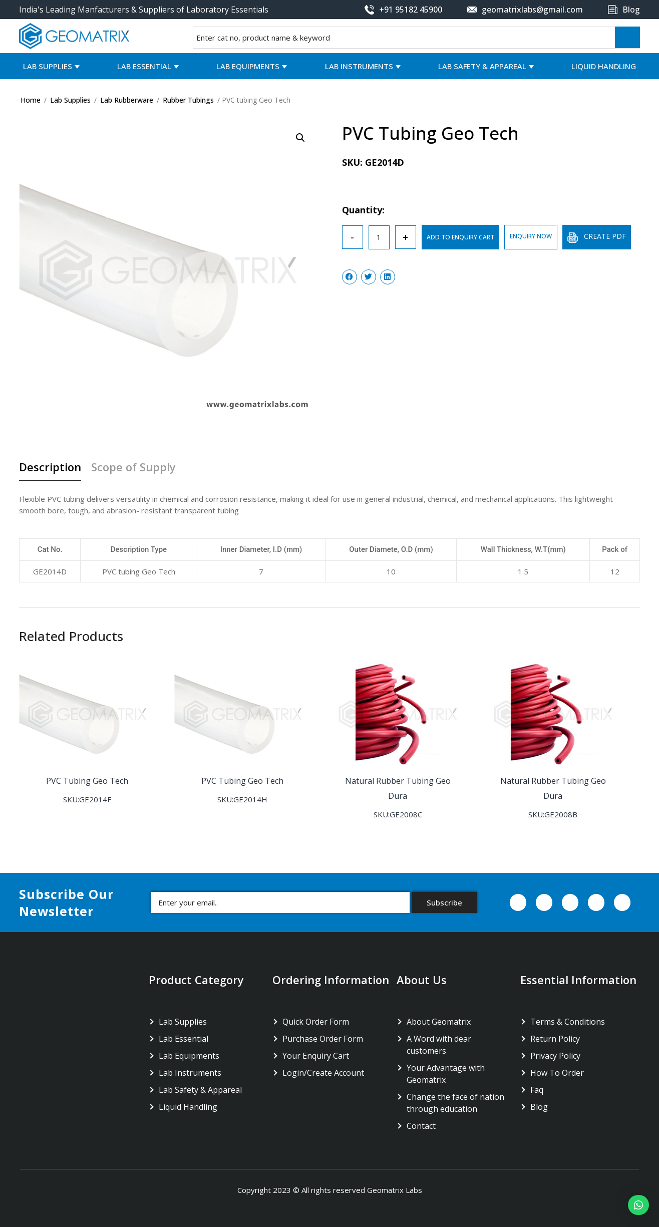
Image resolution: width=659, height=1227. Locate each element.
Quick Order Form (315, 1021)
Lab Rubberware (126, 100)
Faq (536, 1089)
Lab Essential (144, 66)
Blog (539, 1106)
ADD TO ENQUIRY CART (460, 237)
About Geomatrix (439, 1021)
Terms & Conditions (567, 1021)
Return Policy (555, 1038)
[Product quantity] (379, 237)
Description (50, 467)
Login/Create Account (323, 1072)
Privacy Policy (555, 1055)
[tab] (54, 471)
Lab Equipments (247, 66)
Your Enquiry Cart (315, 1055)
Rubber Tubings (188, 100)
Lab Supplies (47, 66)
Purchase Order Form (322, 1038)
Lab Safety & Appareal (482, 66)
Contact (421, 1125)
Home (31, 100)
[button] (638, 1205)
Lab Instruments (359, 66)
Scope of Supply (133, 467)
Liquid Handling (603, 66)
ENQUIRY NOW (531, 236)
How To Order (557, 1072)
